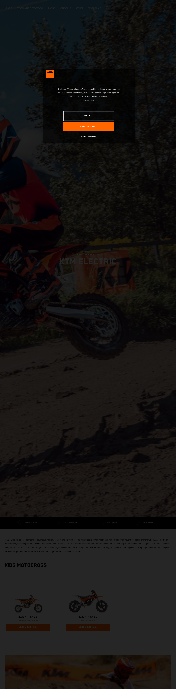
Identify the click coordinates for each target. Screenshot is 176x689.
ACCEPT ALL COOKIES (89, 126)
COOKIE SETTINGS (88, 136)
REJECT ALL (89, 116)
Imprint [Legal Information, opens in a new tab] (92, 100)
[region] (89, 106)
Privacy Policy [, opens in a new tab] (86, 100)
